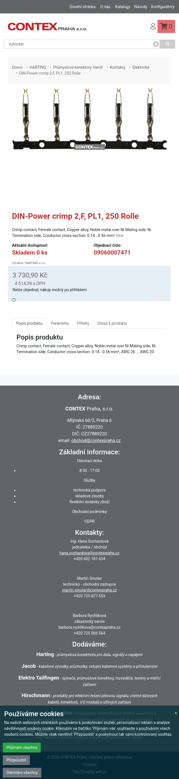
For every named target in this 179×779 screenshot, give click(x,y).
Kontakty (117, 67)
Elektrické (140, 67)
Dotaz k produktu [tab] (112, 323)
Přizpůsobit (16, 760)
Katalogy (122, 6)
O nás (105, 6)
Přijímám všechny (21, 747)
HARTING (38, 67)
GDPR (89, 521)
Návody (140, 6)
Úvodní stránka (83, 6)
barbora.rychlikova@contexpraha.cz (89, 627)
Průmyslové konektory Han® (78, 67)
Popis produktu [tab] (29, 323)
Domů (17, 67)
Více (119, 235)
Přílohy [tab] (83, 323)
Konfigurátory (163, 6)
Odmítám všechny (22, 772)
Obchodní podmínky (89, 511)
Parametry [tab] (60, 323)
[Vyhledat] (167, 44)
